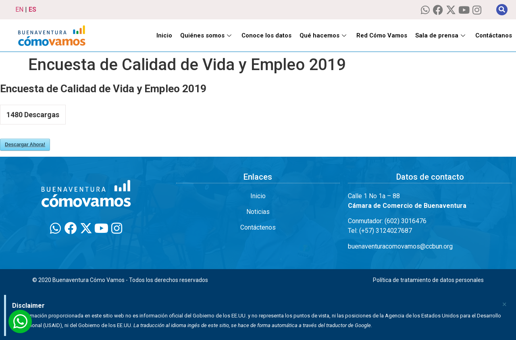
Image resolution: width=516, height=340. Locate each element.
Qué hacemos (324, 35)
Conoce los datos (266, 35)
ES (32, 9)
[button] (502, 9)
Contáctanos (493, 35)
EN (19, 9)
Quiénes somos (206, 35)
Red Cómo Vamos (381, 35)
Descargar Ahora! (25, 144)
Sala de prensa (441, 35)
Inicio (164, 35)
